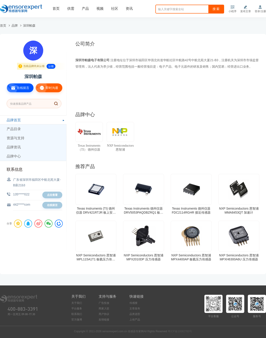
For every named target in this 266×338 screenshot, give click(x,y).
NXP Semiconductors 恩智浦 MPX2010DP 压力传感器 (143, 257)
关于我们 (76, 303)
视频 (100, 8)
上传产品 (134, 319)
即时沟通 (47, 87)
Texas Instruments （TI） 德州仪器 (89, 147)
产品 (85, 8)
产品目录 (14, 129)
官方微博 (76, 319)
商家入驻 (104, 308)
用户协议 (104, 314)
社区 (114, 8)
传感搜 (133, 303)
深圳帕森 (29, 25)
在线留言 (18, 87)
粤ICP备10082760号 (180, 331)
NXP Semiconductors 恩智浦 (120, 147)
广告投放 (104, 303)
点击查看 (52, 195)
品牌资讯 (14, 147)
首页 (56, 8)
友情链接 (104, 319)
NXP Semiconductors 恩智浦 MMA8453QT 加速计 (239, 210)
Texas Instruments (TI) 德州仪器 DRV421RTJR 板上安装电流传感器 (96, 210)
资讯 (129, 8)
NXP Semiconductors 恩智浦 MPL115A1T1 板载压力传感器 (96, 257)
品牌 (15, 25)
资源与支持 (15, 138)
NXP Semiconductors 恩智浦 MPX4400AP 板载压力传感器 (191, 257)
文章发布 (134, 308)
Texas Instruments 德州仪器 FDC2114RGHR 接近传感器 (191, 210)
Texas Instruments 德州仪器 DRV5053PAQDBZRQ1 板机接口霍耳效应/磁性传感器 (143, 210)
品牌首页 (14, 120)
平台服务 (76, 308)
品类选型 (134, 314)
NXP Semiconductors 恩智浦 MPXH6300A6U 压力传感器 (239, 257)
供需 (70, 8)
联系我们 (76, 314)
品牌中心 (14, 156)
